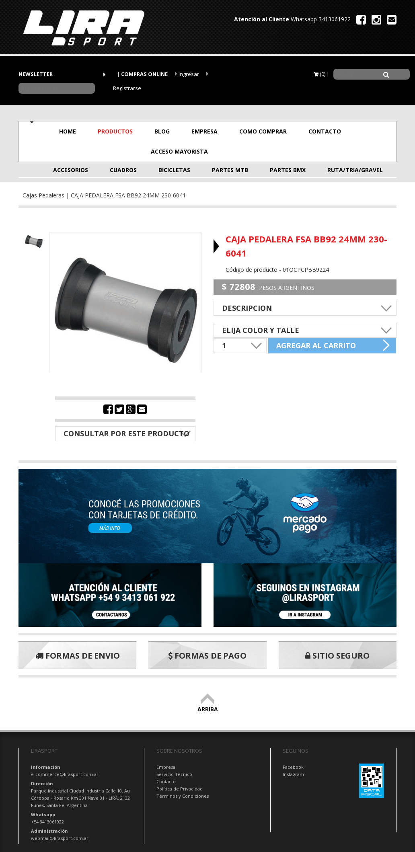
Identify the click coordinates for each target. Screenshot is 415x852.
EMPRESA (204, 131)
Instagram (293, 774)
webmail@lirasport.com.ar (59, 838)
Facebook (293, 767)
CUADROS (123, 170)
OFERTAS (249, 151)
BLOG (162, 131)
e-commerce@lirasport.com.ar (65, 774)
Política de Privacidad (179, 789)
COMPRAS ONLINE (144, 74)
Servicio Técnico (174, 774)
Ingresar (187, 74)
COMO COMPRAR (263, 131)
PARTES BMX (288, 170)
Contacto (166, 781)
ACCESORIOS (70, 170)
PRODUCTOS (115, 131)
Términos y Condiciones (182, 796)
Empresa (165, 767)
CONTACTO (324, 131)
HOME (67, 131)
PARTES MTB (230, 170)
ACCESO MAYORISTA (179, 151)
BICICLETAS (174, 170)
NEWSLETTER (35, 74)
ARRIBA (207, 705)
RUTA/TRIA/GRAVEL (347, 170)
